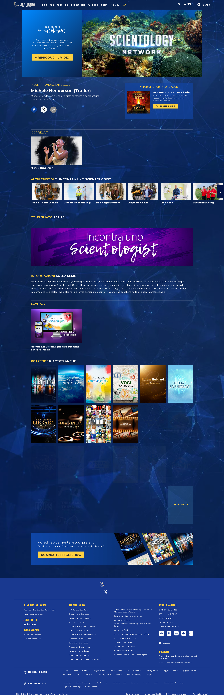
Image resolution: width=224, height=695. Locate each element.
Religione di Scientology (71, 684)
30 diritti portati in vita (123, 648)
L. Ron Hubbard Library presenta (82, 632)
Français (148, 672)
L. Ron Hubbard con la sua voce (82, 624)
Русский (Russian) (104, 672)
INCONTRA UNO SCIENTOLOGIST (51, 84)
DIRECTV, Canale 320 (168, 607)
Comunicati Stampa (32, 632)
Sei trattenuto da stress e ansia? (171, 92)
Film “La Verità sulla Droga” (125, 636)
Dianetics (134, 680)
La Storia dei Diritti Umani (125, 644)
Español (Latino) (116, 668)
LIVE (83, 4)
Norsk (78, 672)
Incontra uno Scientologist (80, 615)
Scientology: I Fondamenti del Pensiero (85, 657)
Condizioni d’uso (132, 691)
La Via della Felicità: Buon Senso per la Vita (131, 632)
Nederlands (66, 672)
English (65, 668)
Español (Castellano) (134, 668)
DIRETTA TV (31, 617)
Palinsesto (30, 622)
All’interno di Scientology (79, 607)
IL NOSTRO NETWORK (52, 4)
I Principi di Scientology (78, 628)
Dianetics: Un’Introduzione (80, 636)
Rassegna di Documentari (79, 644)
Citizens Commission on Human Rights (130, 652)
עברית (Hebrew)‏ (152, 668)
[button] (220, 191)
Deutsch (85, 668)
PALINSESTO (93, 4)
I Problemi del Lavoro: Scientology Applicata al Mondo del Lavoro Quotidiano (133, 608)
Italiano (176, 668)
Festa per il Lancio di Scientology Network (41, 607)
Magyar (165, 668)
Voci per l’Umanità (76, 620)
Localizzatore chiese (119, 680)
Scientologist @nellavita (79, 653)
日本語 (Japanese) (189, 668)
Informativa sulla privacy (176, 691)
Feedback (166, 641)
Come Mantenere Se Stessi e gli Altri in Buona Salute (132, 622)
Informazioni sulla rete (33, 611)
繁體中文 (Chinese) (134, 672)
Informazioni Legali (200, 691)
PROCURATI (119, 4)
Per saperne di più (166, 106)
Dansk (75, 668)
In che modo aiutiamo (151, 680)
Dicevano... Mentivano (123, 640)
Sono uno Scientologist (78, 640)
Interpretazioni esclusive (79, 648)
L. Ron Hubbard (101, 680)
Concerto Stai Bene (122, 617)
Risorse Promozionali (33, 636)
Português (88, 672)
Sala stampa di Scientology (174, 680)
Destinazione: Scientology (79, 611)
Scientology (66, 680)
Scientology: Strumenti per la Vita (128, 613)
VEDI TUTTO (180, 504)
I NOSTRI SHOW (71, 4)
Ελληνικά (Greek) (99, 668)
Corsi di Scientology (83, 680)
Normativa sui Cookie (153, 691)
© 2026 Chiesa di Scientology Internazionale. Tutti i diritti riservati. (41, 691)
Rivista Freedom (91, 684)
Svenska (119, 672)
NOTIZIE (105, 4)
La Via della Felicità (121, 627)
